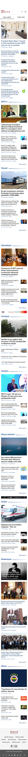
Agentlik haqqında (8, 737)
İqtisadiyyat (6, 245)
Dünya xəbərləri (8, 434)
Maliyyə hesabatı (19, 737)
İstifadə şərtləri (6, 742)
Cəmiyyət (5, 316)
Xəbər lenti (21, 17)
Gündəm (5, 371)
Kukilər (24, 742)
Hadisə (4, 502)
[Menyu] (25, 11)
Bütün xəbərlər (22, 164)
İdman (4, 666)
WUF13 (4, 102)
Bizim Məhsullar (12, 739)
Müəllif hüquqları (22, 739)
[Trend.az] (5, 11)
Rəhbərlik (3, 739)
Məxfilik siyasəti (16, 742)
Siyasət (4, 168)
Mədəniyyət (6, 559)
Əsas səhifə (7, 17)
